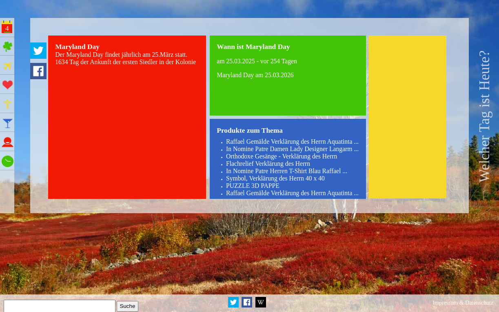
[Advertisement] (408, 117)
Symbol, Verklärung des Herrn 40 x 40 (275, 178)
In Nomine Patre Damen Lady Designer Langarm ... (292, 148)
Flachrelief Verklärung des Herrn (268, 163)
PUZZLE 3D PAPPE (252, 185)
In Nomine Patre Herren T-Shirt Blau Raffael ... (286, 170)
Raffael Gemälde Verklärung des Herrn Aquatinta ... (292, 141)
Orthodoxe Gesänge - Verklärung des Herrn (281, 156)
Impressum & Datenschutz (463, 303)
